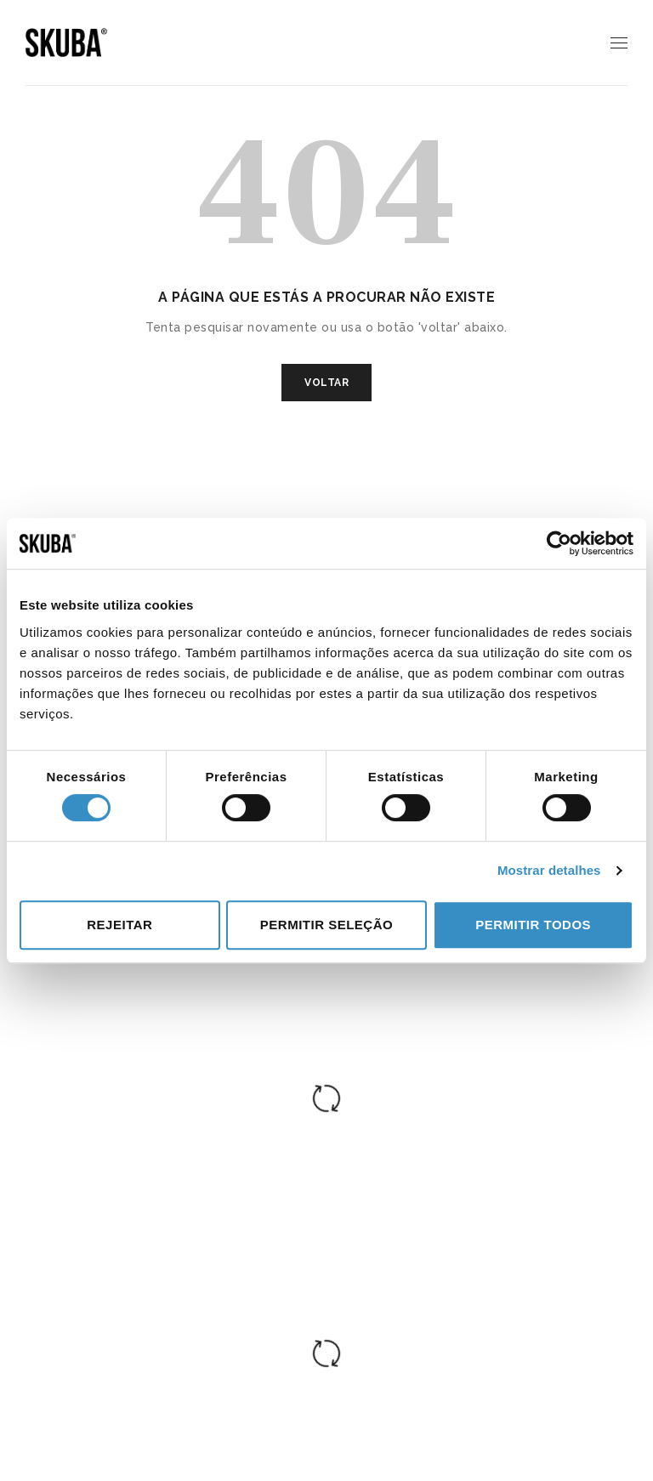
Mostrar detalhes (549, 870)
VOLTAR (326, 383)
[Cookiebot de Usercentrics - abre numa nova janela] (559, 543)
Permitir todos (533, 924)
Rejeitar (119, 924)
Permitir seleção (326, 924)
